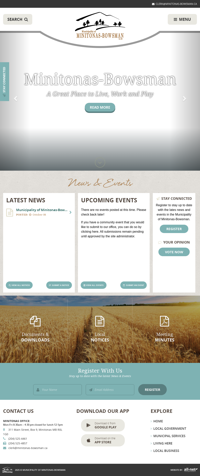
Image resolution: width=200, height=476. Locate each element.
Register (174, 229)
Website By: (176, 469)
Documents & (35, 337)
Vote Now (174, 252)
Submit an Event (135, 285)
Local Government (169, 428)
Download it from (108, 425)
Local (99, 337)
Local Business (166, 451)
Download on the (108, 440)
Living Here (162, 443)
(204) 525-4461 (17, 438)
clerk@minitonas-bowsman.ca (27, 448)
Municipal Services (169, 436)
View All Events (95, 285)
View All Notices (21, 285)
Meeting (164, 337)
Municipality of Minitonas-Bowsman (100, 26)
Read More (100, 107)
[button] (15, 85)
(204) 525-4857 (17, 443)
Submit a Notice (60, 285)
